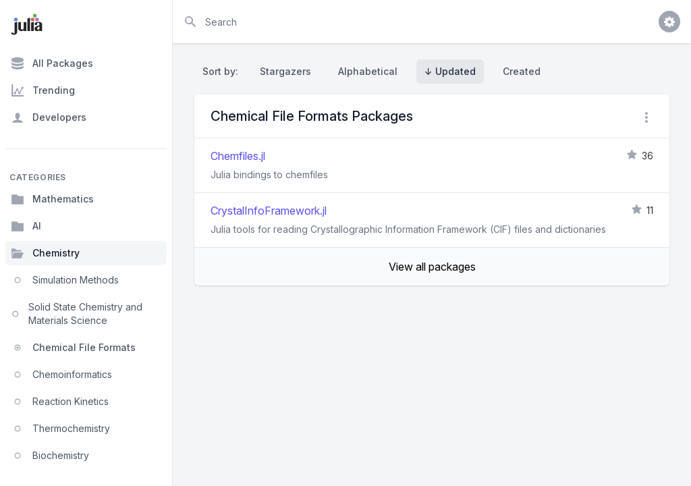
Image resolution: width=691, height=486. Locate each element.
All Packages (52, 63)
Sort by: (223, 71)
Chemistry (45, 253)
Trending (43, 90)
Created (522, 71)
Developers (48, 117)
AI (26, 226)
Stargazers (285, 71)
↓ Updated (450, 71)
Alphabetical (367, 71)
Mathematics (52, 199)
